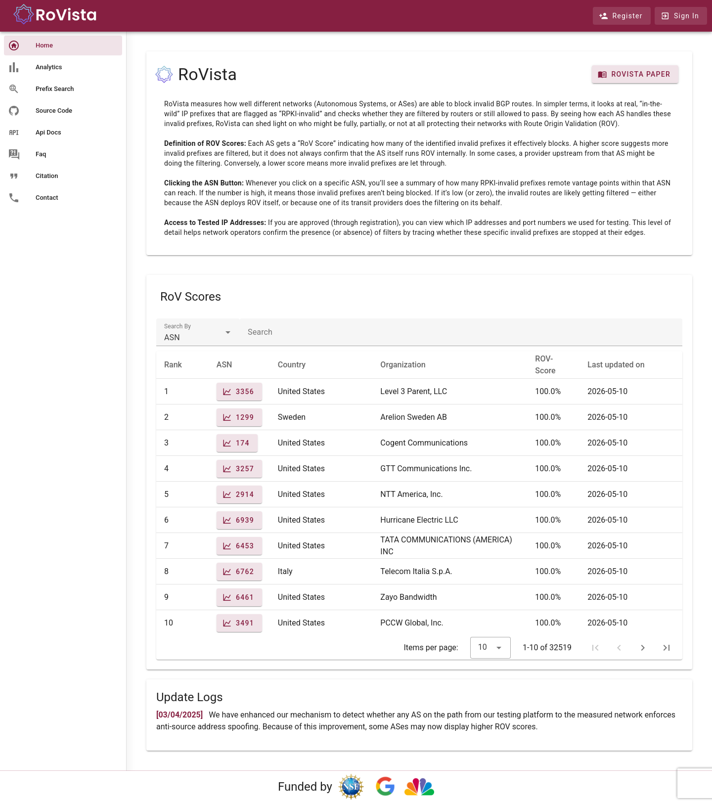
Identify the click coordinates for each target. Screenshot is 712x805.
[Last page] (666, 648)
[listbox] (63, 123)
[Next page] (643, 648)
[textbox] (198, 332)
